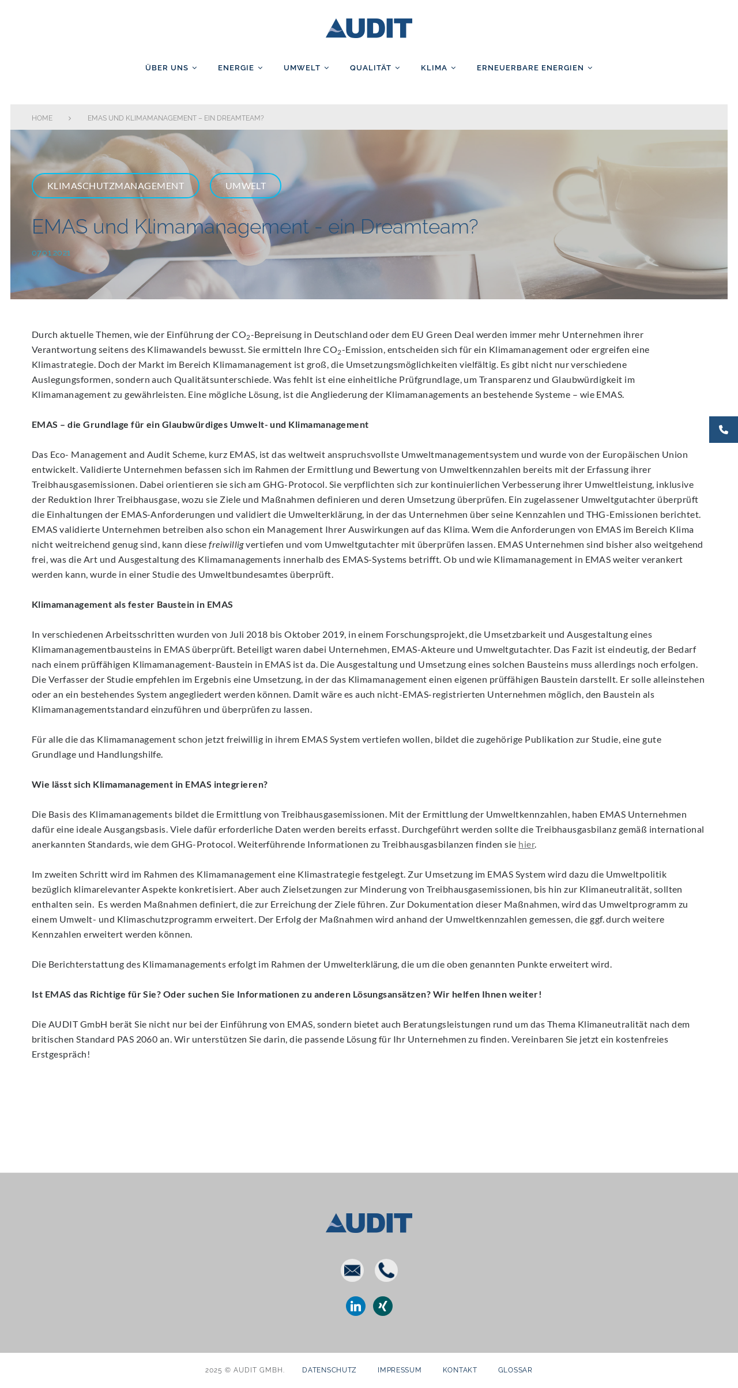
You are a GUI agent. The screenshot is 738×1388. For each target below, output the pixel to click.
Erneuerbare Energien (530, 67)
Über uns (167, 67)
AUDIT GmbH (369, 26)
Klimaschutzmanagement (115, 185)
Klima (434, 67)
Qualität (370, 67)
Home (42, 118)
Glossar (515, 1370)
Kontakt (460, 1370)
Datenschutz (329, 1370)
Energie (236, 67)
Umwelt (302, 67)
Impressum (399, 1370)
